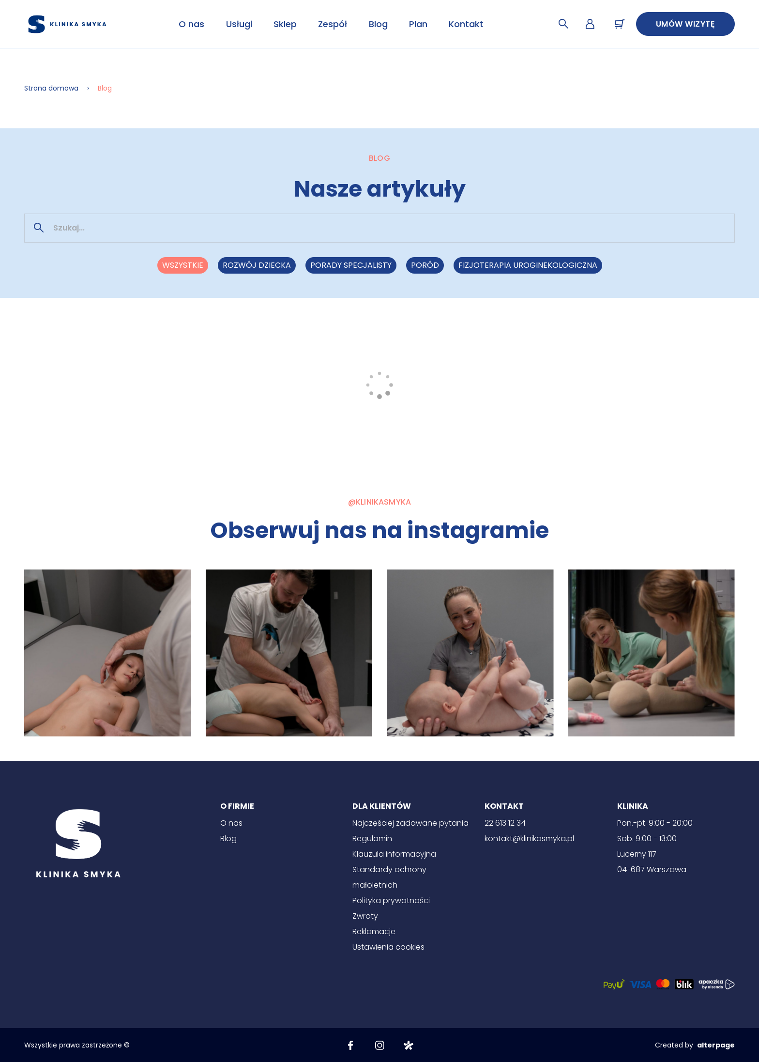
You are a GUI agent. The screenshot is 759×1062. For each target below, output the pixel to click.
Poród (425, 265)
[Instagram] (379, 1045)
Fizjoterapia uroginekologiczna (527, 265)
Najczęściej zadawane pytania (410, 823)
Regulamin (372, 838)
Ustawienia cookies (388, 947)
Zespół (332, 24)
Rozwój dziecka (257, 265)
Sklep (285, 24)
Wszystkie (182, 265)
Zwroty (365, 916)
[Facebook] (350, 1045)
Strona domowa (51, 88)
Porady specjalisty (351, 265)
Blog (378, 24)
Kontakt (466, 24)
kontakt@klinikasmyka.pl (529, 838)
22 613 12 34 (505, 823)
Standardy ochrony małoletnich (389, 877)
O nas (191, 24)
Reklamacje (373, 931)
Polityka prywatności (391, 900)
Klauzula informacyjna (394, 854)
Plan (418, 24)
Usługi (239, 24)
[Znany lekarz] (408, 1045)
